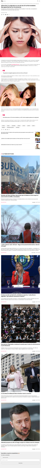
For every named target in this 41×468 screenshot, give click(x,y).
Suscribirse (20, 463)
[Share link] (9, 14)
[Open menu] (39, 1)
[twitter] (5, 14)
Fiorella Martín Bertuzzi (15, 64)
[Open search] (38, 1)
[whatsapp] (2, 14)
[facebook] (3, 14)
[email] (7, 14)
